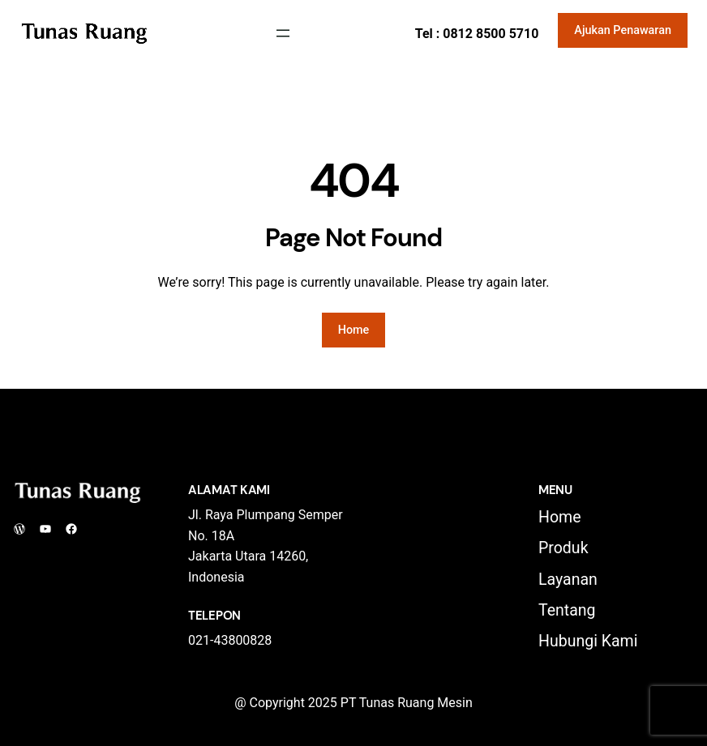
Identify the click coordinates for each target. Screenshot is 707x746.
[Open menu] (283, 33)
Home (354, 330)
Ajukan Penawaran (622, 30)
